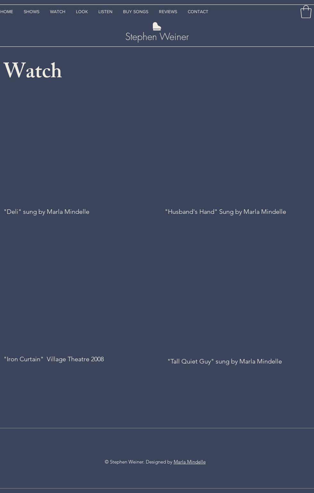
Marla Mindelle (190, 462)
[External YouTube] (75, 148)
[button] (306, 11)
